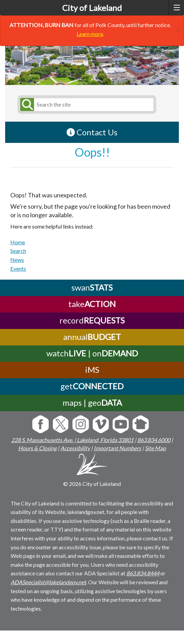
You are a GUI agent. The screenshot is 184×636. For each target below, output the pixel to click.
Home (17, 242)
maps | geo (92, 402)
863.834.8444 (142, 573)
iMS (92, 370)
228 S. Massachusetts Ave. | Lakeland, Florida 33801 (72, 440)
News (17, 259)
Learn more (90, 33)
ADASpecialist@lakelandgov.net (48, 582)
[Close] (178, 29)
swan (92, 287)
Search (18, 250)
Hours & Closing (37, 448)
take (92, 304)
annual (92, 337)
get (92, 386)
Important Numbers (117, 448)
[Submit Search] (26, 104)
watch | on (92, 353)
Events (18, 268)
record (92, 320)
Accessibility (75, 448)
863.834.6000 (153, 440)
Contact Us (92, 132)
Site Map (155, 448)
